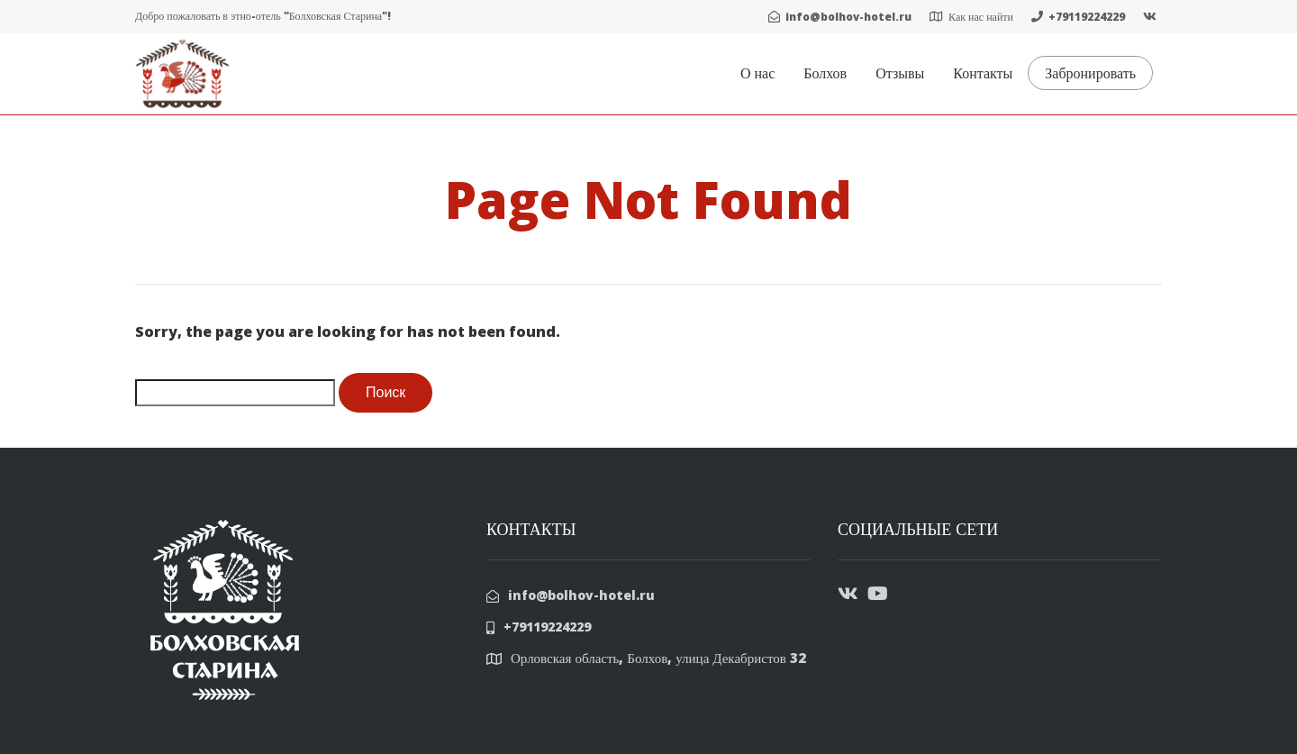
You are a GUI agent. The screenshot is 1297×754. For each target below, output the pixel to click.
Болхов (825, 73)
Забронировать (1090, 73)
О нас (757, 73)
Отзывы (899, 73)
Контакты (982, 73)
